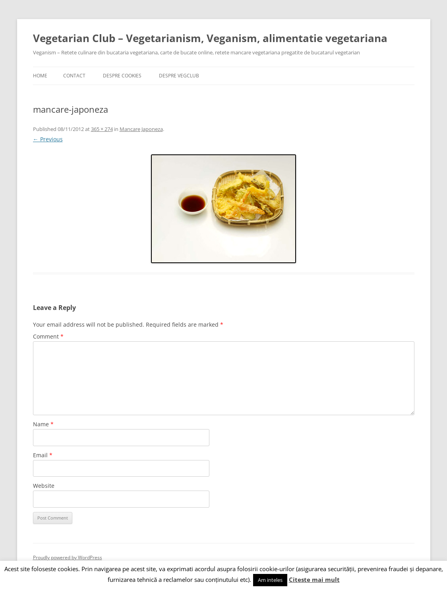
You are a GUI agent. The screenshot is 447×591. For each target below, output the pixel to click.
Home (40, 75)
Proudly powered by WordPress (67, 557)
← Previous (48, 139)
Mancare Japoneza (141, 129)
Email (42, 455)
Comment (48, 336)
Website (43, 485)
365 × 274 (102, 129)
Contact (74, 75)
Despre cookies (122, 75)
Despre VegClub (179, 75)
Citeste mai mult (314, 579)
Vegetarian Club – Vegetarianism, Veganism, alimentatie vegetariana (210, 38)
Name (43, 424)
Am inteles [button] (270, 579)
